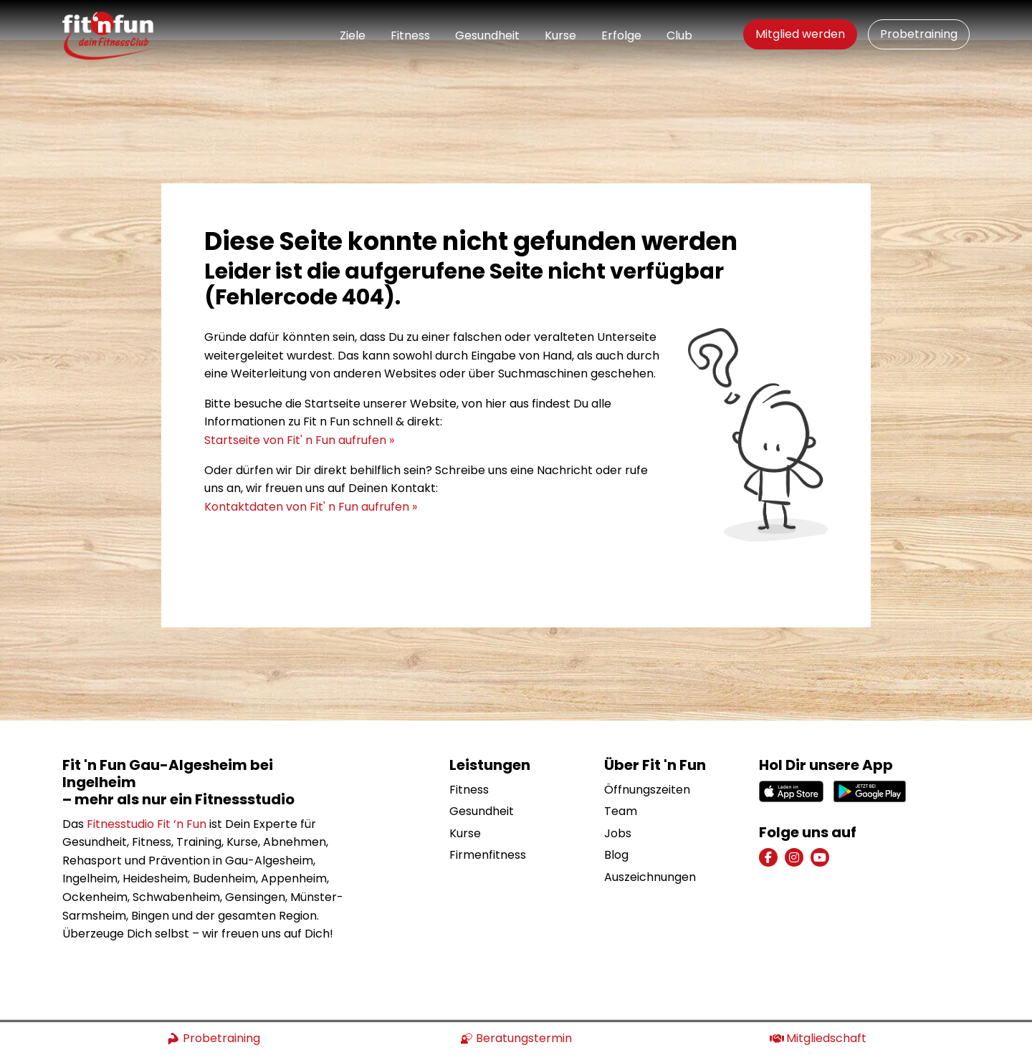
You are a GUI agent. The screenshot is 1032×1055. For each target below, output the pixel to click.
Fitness (410, 35)
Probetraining (918, 34)
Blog (616, 815)
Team (620, 771)
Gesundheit (487, 35)
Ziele (353, 35)
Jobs (617, 793)
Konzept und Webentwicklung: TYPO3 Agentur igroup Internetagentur (236, 1000)
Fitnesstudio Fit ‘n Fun (146, 784)
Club (679, 35)
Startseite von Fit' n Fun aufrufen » (299, 400)
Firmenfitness (487, 815)
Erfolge (621, 35)
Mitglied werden (800, 34)
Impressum (710, 1001)
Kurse (560, 35)
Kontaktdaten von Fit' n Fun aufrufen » (310, 466)
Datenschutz (794, 1001)
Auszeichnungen (650, 837)
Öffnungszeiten (647, 749)
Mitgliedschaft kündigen (909, 1001)
